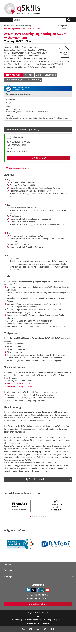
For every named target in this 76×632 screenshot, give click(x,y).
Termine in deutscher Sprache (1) (22, 129)
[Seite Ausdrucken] (38, 629)
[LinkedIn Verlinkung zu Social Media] (28, 590)
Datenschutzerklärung (32, 620)
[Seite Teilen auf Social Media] (45, 629)
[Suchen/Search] (69, 20)
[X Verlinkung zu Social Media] (33, 590)
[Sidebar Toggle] (9, 20)
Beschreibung (34, 79)
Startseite (18, 26)
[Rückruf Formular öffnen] (23, 629)
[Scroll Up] (38, 616)
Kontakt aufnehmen (38, 604)
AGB (60, 620)
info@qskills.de (41, 598)
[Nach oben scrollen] (52, 629)
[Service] (38, 565)
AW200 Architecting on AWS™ (19, 386)
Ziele (38, 74)
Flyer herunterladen (37, 479)
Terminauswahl (13, 74)
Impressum (16, 620)
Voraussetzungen (14, 79)
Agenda (29, 74)
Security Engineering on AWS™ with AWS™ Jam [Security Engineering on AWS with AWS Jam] (22, 29)
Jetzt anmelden (38, 158)
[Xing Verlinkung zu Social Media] (42, 590)
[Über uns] (38, 571)
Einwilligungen (49, 620)
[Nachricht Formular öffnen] (31, 629)
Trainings (28, 26)
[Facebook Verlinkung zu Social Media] (38, 590)
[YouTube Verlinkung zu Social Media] (47, 590)
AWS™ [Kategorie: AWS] (63, 27)
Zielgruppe (50, 74)
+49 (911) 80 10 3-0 (41, 595)
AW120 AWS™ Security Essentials (20, 384)
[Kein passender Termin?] (38, 168)
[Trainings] (38, 577)
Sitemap (45, 623)
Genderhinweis (33, 623)
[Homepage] (23, 8)
